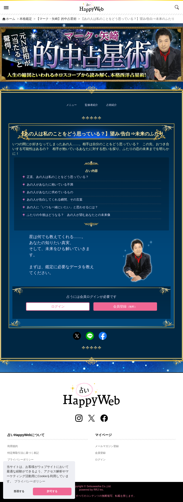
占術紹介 (111, 104)
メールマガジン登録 (107, 446)
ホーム (8, 19)
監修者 (91, 105)
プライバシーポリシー (20, 459)
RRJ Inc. (99, 489)
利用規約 (12, 446)
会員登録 (125, 306)
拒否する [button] (19, 491)
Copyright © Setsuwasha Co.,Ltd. (91, 486)
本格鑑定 (26, 19)
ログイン (58, 306)
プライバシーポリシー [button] (29, 481)
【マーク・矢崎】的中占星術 (56, 19)
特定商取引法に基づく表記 (23, 452)
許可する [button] (52, 491)
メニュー (71, 104)
